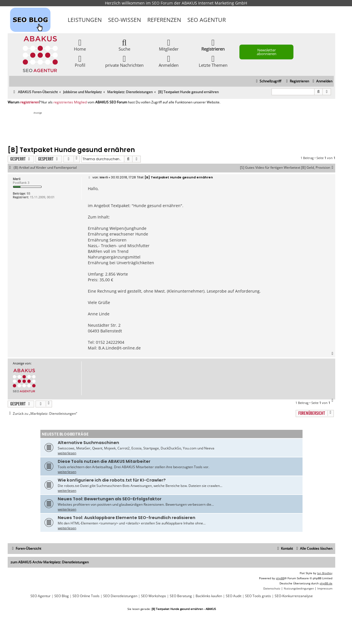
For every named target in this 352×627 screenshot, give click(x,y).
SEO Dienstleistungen (120, 596)
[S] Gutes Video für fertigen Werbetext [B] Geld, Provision (287, 167)
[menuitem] (321, 81)
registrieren (29, 102)
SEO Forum (162, 3)
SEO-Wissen (124, 20)
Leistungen (85, 20)
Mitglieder (169, 44)
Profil (80, 61)
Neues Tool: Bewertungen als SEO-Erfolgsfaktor (109, 499)
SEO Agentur (206, 20)
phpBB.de (326, 583)
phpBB (280, 578)
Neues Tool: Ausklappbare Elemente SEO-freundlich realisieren (126, 517)
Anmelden (169, 61)
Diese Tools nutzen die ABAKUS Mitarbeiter (104, 461)
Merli (16, 179)
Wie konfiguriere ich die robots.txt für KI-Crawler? (112, 480)
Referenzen (164, 20)
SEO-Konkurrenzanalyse (294, 596)
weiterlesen (67, 453)
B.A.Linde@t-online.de (119, 348)
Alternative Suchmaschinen (88, 442)
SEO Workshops (153, 596)
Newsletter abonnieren (266, 51)
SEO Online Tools (86, 596)
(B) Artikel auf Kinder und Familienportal (45, 167)
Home (80, 44)
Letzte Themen (213, 61)
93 (28, 193)
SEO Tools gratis (258, 596)
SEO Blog (61, 596)
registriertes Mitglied (70, 102)
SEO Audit (233, 596)
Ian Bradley (324, 573)
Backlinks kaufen (209, 596)
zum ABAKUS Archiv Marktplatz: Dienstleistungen (50, 562)
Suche (124, 44)
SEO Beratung (181, 596)
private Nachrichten (124, 61)
